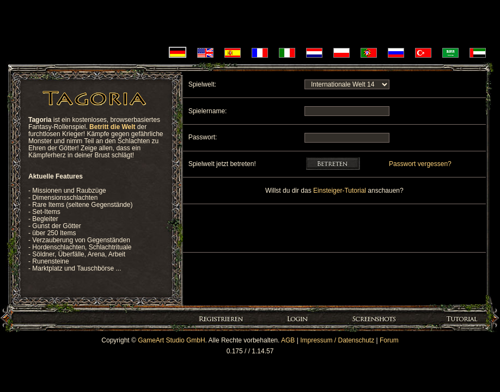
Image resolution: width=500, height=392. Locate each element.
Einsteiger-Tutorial (340, 190)
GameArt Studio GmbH (171, 340)
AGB (288, 340)
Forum (389, 340)
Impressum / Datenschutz (337, 340)
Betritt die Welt (112, 127)
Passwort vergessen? (420, 164)
